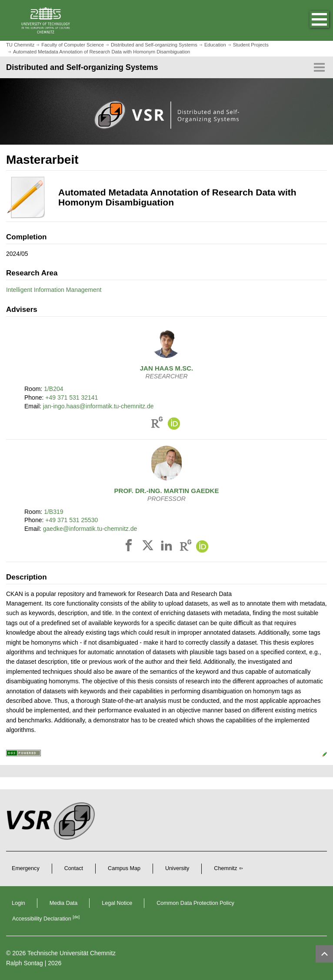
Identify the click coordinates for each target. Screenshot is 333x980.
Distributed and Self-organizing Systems (154, 44)
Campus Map (124, 868)
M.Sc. (166, 368)
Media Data (63, 903)
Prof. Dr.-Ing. (166, 490)
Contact (73, 868)
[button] (310, 20)
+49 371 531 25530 (71, 519)
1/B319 (53, 511)
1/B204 (53, 388)
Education (215, 44)
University (177, 868)
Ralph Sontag (24, 963)
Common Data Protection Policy (195, 903)
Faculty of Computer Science (72, 44)
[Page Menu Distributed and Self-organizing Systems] (166, 67)
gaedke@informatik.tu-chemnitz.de (90, 528)
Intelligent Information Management (53, 289)
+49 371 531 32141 (71, 397)
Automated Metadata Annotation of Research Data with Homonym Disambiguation (101, 51)
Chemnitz (225, 868)
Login (18, 903)
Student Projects (251, 44)
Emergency (26, 868)
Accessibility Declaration (46, 919)
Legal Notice (117, 903)
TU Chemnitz (20, 44)
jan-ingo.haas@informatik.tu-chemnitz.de (98, 406)
